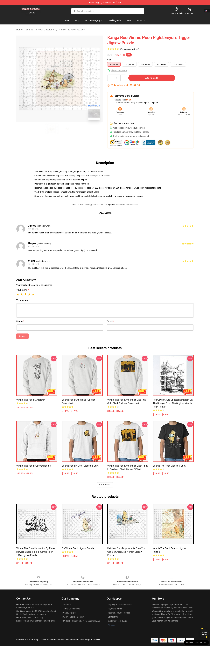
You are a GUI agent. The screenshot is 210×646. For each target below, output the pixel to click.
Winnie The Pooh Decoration (40, 29)
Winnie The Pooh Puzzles (71, 29)
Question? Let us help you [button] (196, 642)
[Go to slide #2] (67, 128)
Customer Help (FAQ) (117, 621)
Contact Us (113, 617)
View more (105, 485)
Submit (22, 336)
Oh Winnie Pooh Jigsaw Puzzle (78, 548)
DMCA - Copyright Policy (73, 617)
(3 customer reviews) (129, 49)
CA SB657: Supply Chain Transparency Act (81, 621)
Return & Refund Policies (119, 613)
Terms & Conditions (71, 609)
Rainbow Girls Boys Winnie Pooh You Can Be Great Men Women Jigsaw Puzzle (126, 552)
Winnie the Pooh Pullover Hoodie (33, 465)
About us (66, 604)
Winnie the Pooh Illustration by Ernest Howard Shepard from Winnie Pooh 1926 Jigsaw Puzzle (36, 552)
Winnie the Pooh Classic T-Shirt (169, 465)
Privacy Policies (69, 613)
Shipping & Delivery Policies (120, 604)
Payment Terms (115, 609)
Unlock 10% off (204, 633)
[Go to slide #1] (52, 128)
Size (109, 60)
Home (19, 29)
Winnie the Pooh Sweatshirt (30, 399)
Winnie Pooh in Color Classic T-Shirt (80, 465)
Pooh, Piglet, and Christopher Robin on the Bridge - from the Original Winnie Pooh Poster (173, 403)
